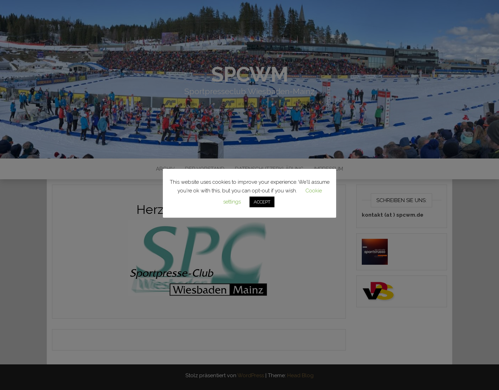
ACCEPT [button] (262, 202)
